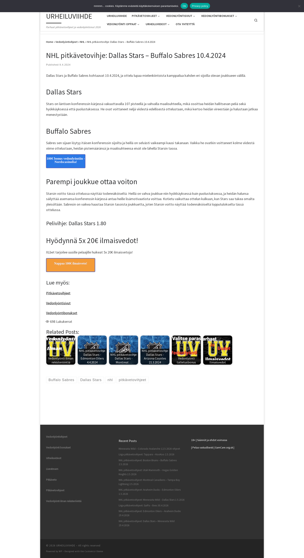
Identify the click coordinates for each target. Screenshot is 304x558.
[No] (299, 6)
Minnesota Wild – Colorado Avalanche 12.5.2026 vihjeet (149, 448)
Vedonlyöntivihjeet (66, 42)
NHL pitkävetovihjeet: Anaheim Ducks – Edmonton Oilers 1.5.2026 (150, 492)
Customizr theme (94, 551)
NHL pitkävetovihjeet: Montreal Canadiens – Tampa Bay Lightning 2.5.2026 (149, 482)
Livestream (52, 469)
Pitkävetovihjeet (58, 293)
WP (60, 551)
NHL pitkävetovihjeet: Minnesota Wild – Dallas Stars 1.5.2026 (152, 499)
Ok (184, 6)
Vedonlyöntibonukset (61, 313)
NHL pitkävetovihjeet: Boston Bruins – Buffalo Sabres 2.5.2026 (148, 462)
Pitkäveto (51, 479)
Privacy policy (200, 6)
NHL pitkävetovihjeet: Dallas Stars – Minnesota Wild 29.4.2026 (147, 523)
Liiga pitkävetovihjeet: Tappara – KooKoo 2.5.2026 (146, 454)
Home (49, 42)
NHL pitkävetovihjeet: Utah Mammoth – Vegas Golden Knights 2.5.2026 (148, 472)
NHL (82, 42)
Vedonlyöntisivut (58, 303)
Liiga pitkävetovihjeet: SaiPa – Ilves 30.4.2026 (143, 505)
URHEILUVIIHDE (65, 545)
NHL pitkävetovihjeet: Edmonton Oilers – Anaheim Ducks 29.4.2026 (150, 513)
